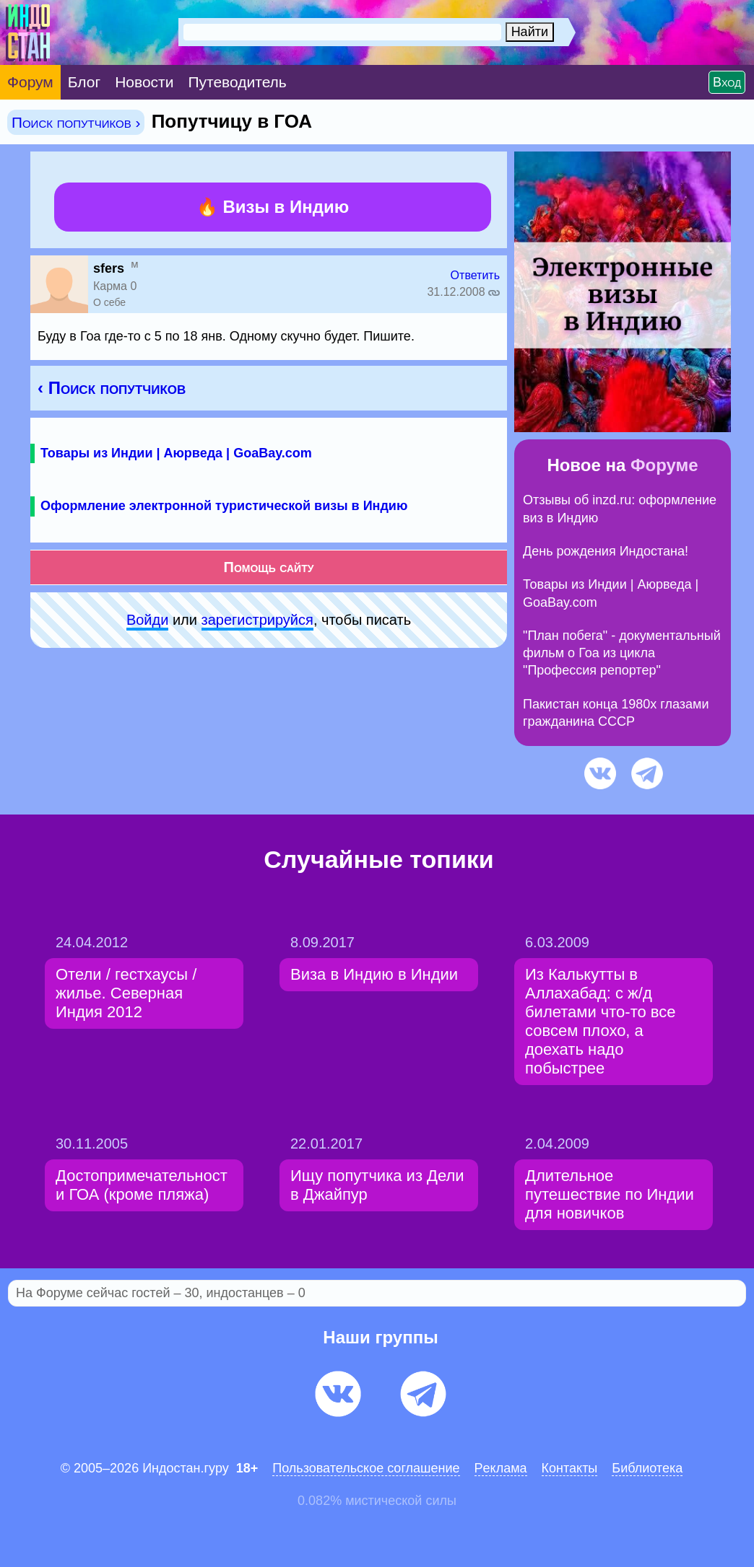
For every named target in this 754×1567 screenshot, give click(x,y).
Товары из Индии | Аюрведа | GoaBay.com (176, 453)
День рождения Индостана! (605, 551)
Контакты (570, 1468)
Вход (727, 82)
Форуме (664, 465)
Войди (147, 620)
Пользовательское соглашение (365, 1468)
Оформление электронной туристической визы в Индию (223, 506)
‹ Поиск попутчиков (112, 388)
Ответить (475, 275)
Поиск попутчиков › (76, 122)
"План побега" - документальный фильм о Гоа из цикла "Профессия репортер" (622, 653)
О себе (109, 302)
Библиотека (647, 1468)
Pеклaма (500, 1468)
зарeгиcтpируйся (257, 620)
